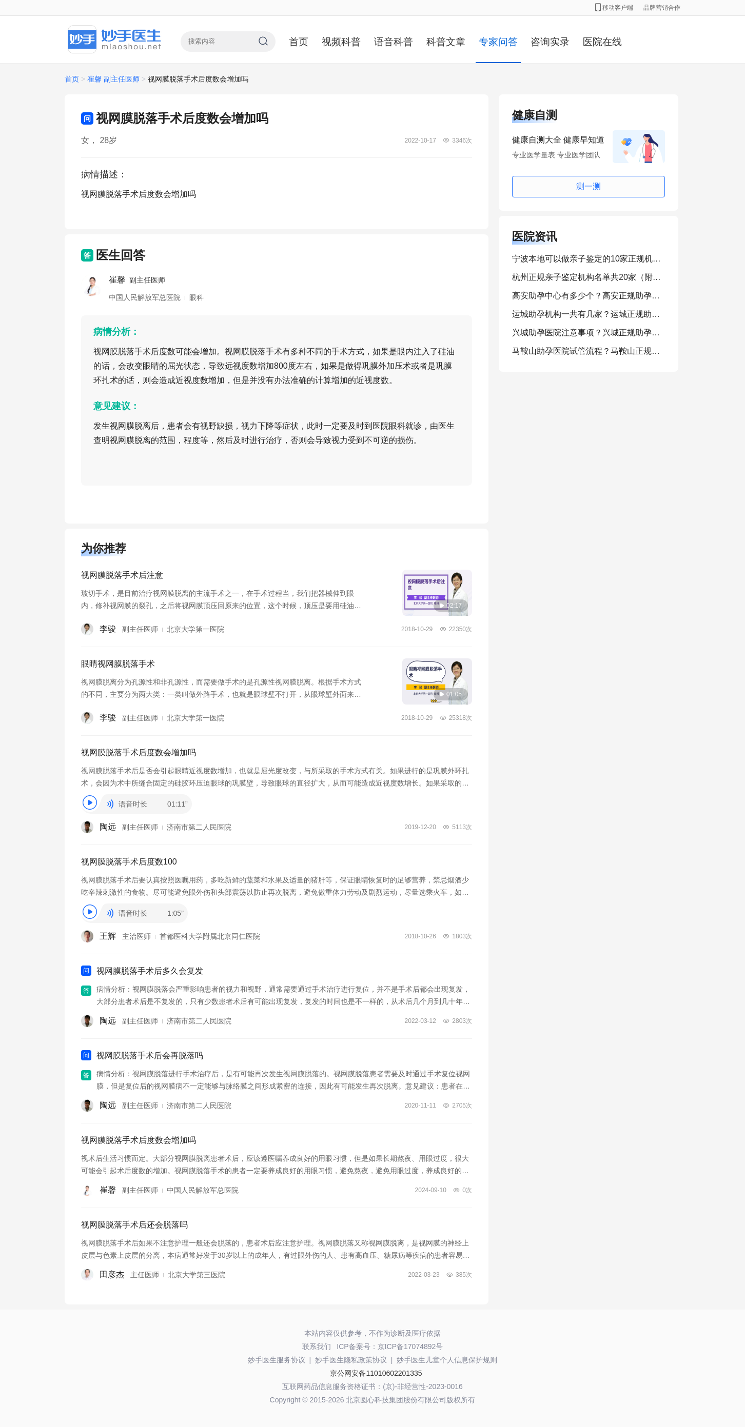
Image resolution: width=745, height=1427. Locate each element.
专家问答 (498, 41)
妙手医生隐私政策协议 (351, 1360)
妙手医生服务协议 (276, 1360)
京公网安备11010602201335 (376, 1373)
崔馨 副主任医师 (114, 79)
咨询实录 (550, 41)
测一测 (588, 186)
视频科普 (341, 41)
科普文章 (445, 41)
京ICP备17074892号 (410, 1346)
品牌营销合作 (661, 7)
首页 (298, 41)
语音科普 (393, 41)
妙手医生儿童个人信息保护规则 (447, 1360)
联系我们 (316, 1346)
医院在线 (602, 41)
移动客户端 (614, 7)
